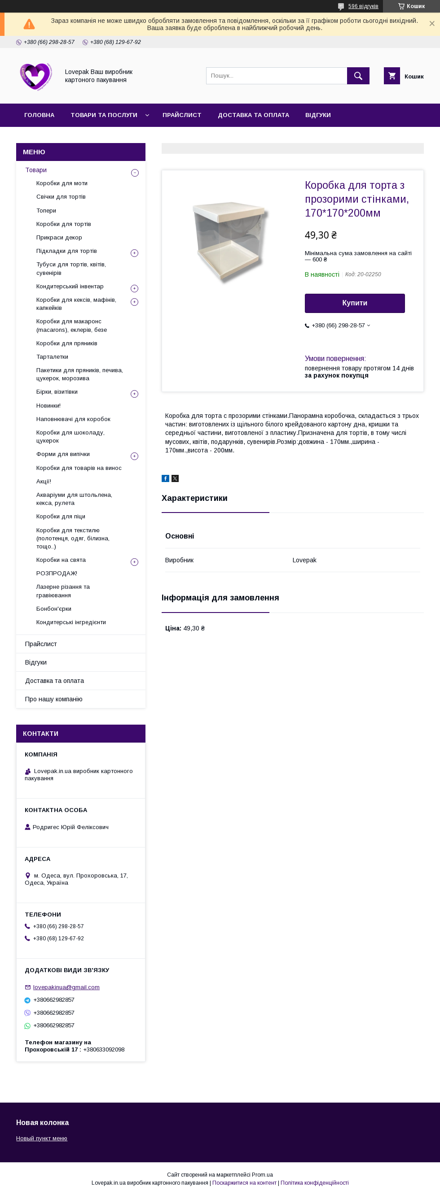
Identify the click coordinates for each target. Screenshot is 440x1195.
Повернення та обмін (198, 138)
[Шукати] (358, 75)
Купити (355, 303)
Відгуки (318, 115)
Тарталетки (52, 356)
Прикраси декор (59, 237)
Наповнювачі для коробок (73, 419)
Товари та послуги (103, 115)
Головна (39, 115)
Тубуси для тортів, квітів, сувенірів (71, 268)
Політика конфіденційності (315, 1183)
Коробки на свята (61, 559)
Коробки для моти (62, 183)
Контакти (127, 138)
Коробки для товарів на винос (79, 468)
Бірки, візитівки (57, 391)
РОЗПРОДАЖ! (56, 573)
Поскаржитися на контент (244, 1183)
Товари (36, 170)
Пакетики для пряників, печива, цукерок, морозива (79, 374)
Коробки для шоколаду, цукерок (70, 436)
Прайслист (182, 115)
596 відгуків (363, 6)
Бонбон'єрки (53, 608)
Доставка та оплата (253, 115)
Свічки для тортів (61, 196)
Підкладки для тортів (66, 251)
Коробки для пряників (66, 343)
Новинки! (48, 405)
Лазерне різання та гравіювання (63, 590)
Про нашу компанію (59, 138)
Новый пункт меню (41, 1138)
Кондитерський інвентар (70, 286)
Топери (46, 210)
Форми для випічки (63, 454)
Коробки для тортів (63, 224)
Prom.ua (262, 1175)
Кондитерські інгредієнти (71, 622)
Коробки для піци (60, 516)
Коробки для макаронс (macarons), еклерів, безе (71, 325)
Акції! (43, 481)
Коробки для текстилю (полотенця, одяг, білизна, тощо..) (73, 538)
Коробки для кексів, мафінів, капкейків (76, 303)
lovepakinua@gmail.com (66, 987)
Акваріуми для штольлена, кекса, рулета (74, 498)
